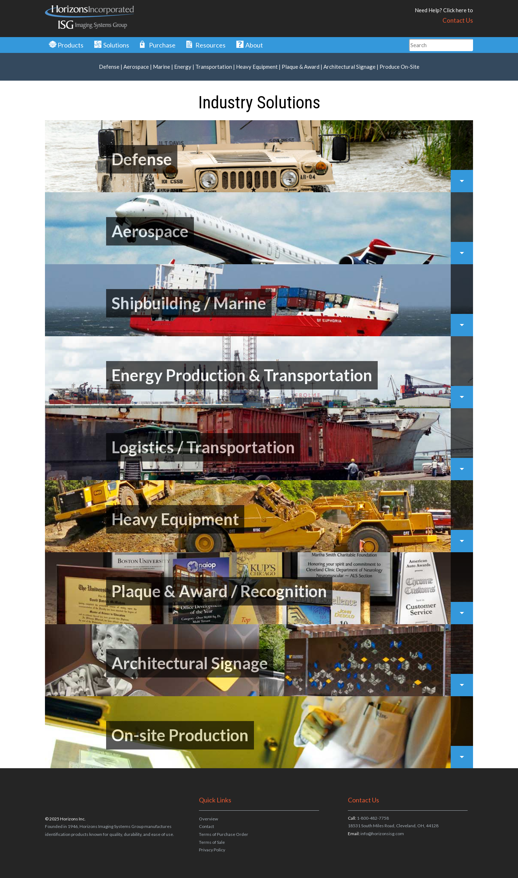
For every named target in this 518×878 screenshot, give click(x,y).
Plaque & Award (300, 66)
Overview (208, 818)
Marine (161, 66)
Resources (210, 45)
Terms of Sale (212, 842)
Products (70, 45)
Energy (182, 66)
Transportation (213, 66)
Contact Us (457, 20)
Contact (206, 826)
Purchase (162, 45)
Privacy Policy (212, 849)
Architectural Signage (349, 66)
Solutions (116, 45)
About (254, 45)
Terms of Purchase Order (223, 834)
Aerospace (136, 66)
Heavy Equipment (257, 66)
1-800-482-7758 (373, 818)
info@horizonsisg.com (382, 833)
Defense (109, 66)
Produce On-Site (399, 66)
